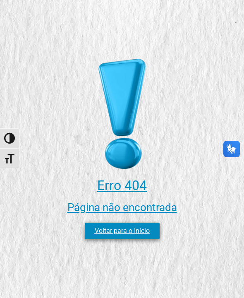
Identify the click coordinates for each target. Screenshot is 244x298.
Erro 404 (122, 185)
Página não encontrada (122, 207)
